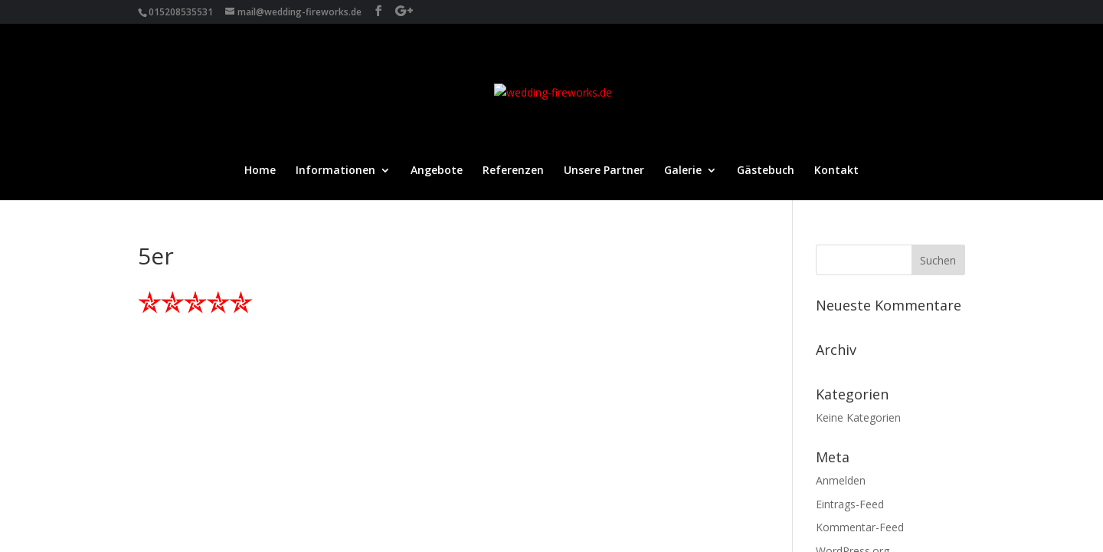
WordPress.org (852, 350)
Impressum (168, 425)
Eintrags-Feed (850, 304)
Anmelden (841, 280)
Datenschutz (252, 425)
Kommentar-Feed (860, 327)
